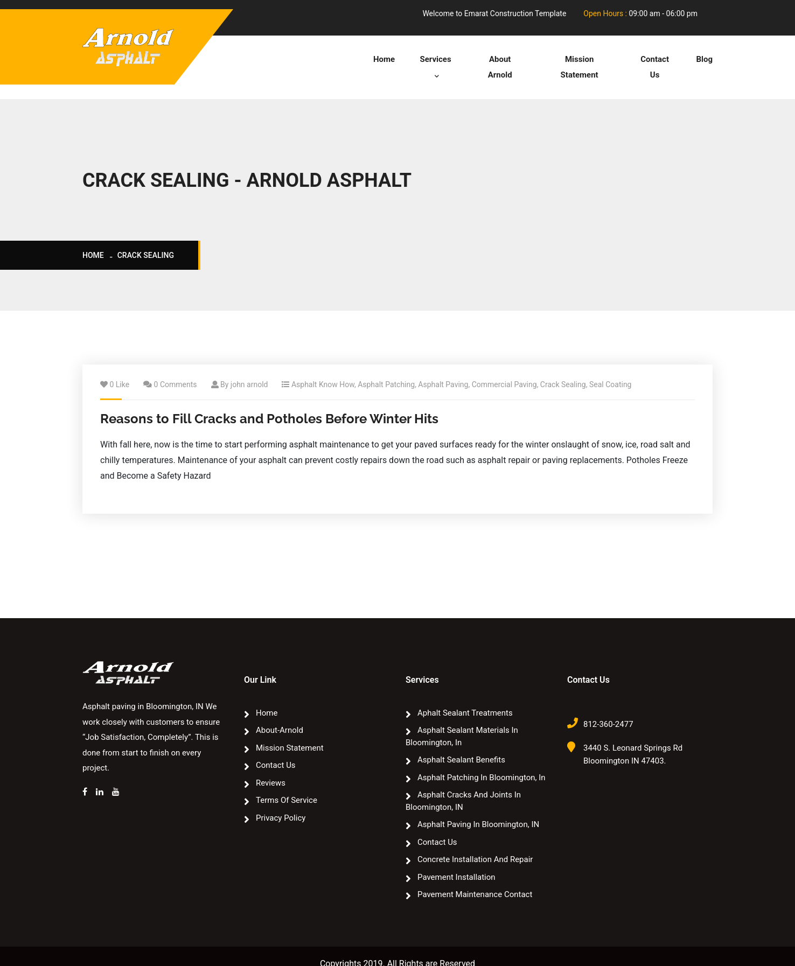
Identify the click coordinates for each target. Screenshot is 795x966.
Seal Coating (610, 370)
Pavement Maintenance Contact (474, 879)
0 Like (119, 370)
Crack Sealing (563, 370)
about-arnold (279, 715)
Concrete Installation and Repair (475, 844)
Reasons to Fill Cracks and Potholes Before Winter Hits (269, 404)
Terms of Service (286, 785)
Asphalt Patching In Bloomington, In (481, 762)
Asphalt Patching (386, 370)
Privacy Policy (280, 803)
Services (431, 59)
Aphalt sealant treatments (465, 698)
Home (383, 59)
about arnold (499, 59)
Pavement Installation (456, 862)
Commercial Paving (504, 370)
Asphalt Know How (322, 370)
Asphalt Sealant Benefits (461, 745)
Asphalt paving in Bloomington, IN (478, 809)
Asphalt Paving (443, 370)
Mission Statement (579, 59)
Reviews (270, 768)
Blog (704, 59)
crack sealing (145, 240)
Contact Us (654, 59)
